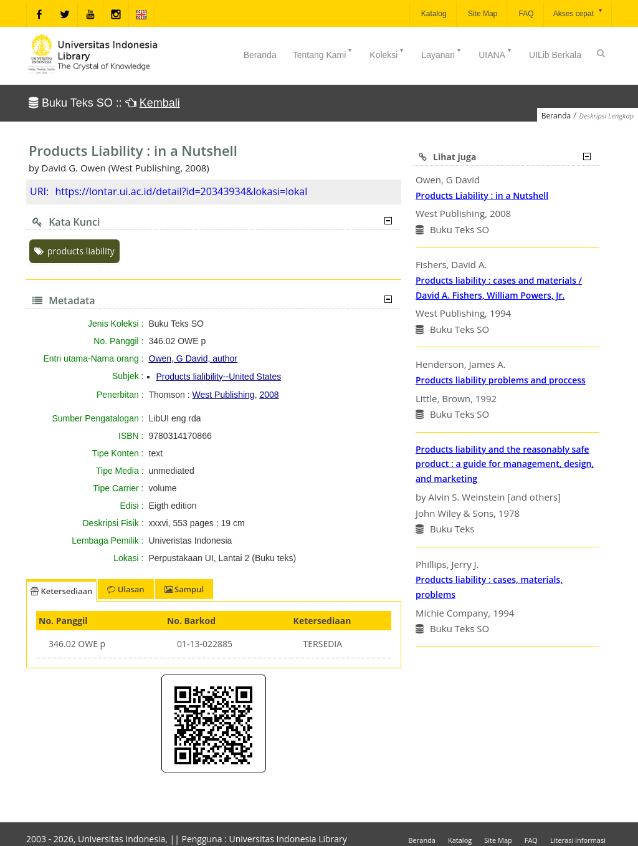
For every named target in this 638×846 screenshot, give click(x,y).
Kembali (160, 103)
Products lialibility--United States (219, 377)
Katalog (433, 13)
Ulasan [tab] (125, 589)
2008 (269, 395)
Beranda (260, 55)
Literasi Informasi (578, 840)
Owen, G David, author (193, 358)
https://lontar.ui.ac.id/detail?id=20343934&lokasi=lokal (181, 191)
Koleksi (387, 53)
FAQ (525, 13)
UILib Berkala (555, 55)
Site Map (482, 13)
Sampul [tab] (184, 589)
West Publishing (224, 395)
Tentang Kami (323, 53)
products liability (74, 251)
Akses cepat (578, 12)
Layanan (441, 53)
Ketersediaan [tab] (61, 591)
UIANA (495, 53)
